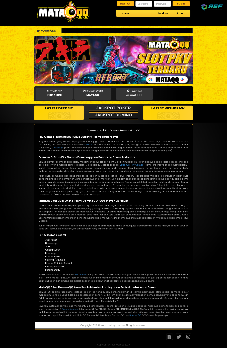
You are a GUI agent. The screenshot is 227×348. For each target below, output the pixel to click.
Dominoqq (57, 147)
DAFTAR (125, 3)
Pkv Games (81, 274)
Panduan (163, 13)
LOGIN (181, 3)
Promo (181, 13)
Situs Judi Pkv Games (131, 164)
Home (125, 13)
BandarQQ (135, 315)
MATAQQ (88, 144)
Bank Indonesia (70, 309)
